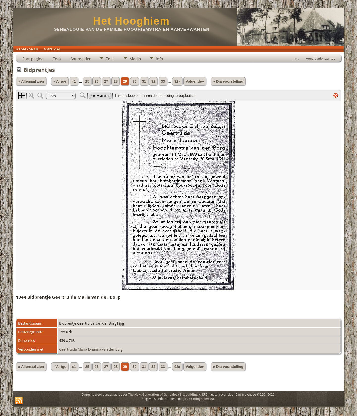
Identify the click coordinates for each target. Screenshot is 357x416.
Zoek (57, 58)
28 (116, 81)
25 (87, 81)
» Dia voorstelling (228, 81)
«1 (74, 81)
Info (159, 58)
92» (177, 81)
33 (163, 81)
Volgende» (195, 81)
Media (135, 58)
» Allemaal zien (31, 81)
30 (134, 81)
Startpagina (33, 58)
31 (144, 81)
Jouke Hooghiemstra (199, 399)
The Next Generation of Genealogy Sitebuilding (163, 394)
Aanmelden (80, 58)
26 (97, 81)
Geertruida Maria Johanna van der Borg (91, 349)
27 (106, 81)
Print (295, 58)
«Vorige (59, 81)
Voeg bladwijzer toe (320, 58)
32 (153, 81)
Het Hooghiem (131, 21)
